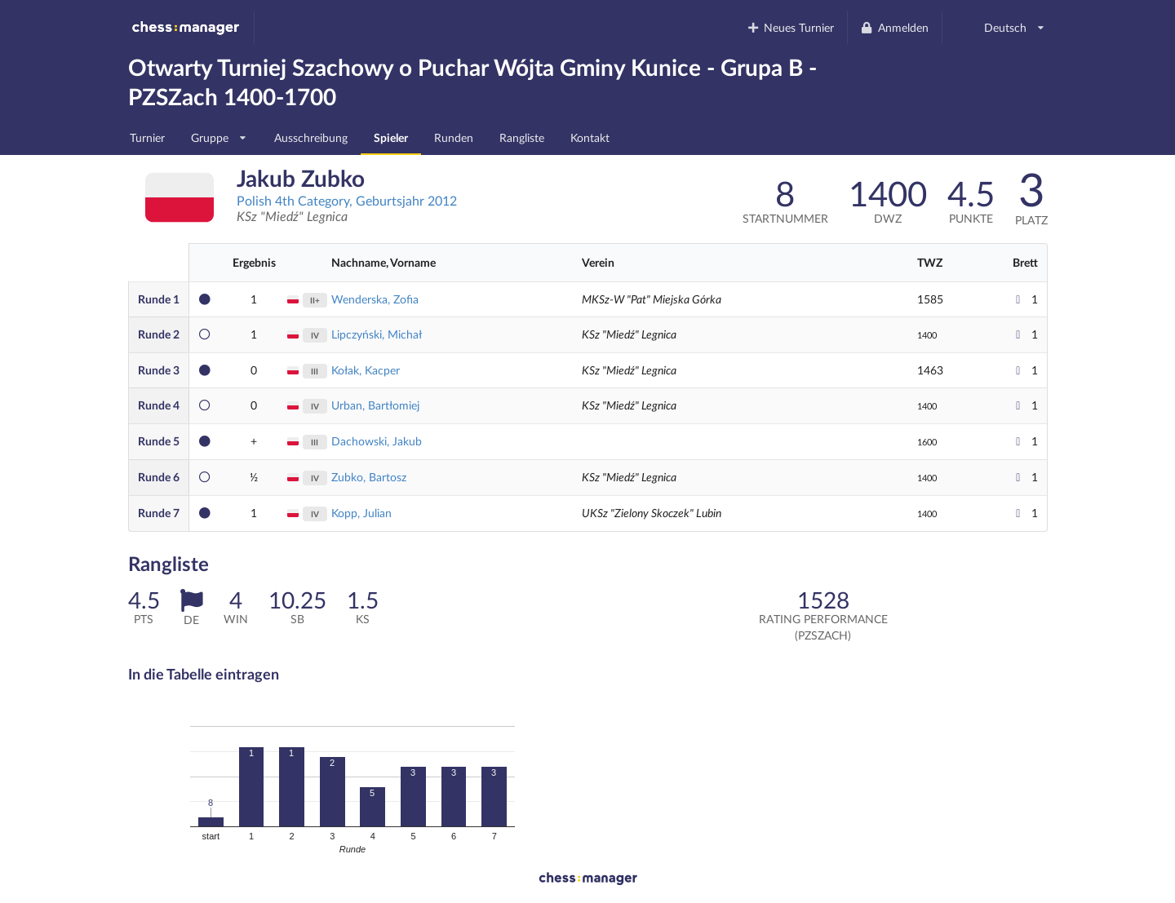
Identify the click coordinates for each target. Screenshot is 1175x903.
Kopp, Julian (361, 513)
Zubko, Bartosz (368, 477)
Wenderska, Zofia (375, 299)
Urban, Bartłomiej (375, 405)
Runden (453, 137)
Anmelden (894, 27)
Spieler (391, 137)
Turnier (147, 137)
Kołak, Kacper (365, 370)
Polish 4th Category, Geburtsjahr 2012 (347, 200)
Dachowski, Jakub (376, 441)
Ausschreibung (311, 137)
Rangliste (521, 137)
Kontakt (590, 137)
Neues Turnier (790, 27)
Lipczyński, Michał (376, 334)
